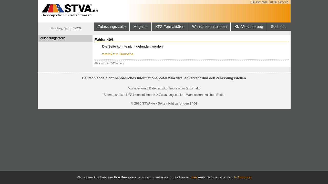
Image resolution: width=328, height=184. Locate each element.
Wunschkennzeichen (209, 27)
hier (194, 177)
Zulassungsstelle (112, 27)
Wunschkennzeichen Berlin (205, 95)
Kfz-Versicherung (248, 27)
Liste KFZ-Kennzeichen (135, 95)
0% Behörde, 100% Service (270, 2)
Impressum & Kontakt (184, 88)
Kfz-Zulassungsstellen (168, 95)
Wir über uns (137, 88)
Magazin (141, 27)
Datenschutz (158, 88)
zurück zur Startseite (117, 54)
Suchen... (279, 27)
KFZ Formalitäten (169, 27)
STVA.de (116, 63)
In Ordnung (242, 177)
